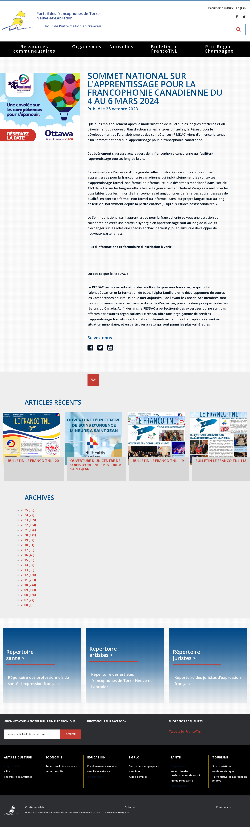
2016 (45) (27, 555)
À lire (7, 771)
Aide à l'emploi (138, 776)
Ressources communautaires (34, 49)
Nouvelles (121, 46)
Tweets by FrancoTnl (185, 731)
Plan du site (223, 807)
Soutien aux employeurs (144, 766)
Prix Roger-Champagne (219, 49)
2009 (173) (28, 590)
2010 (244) (28, 585)
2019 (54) (27, 540)
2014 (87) (27, 565)
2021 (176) (28, 530)
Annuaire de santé (182, 780)
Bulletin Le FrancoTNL (164, 49)
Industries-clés (54, 771)
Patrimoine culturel (221, 8)
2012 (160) (28, 575)
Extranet (130, 807)
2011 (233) (28, 580)
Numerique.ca (122, 812)
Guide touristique (223, 771)
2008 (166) (28, 595)
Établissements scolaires (102, 766)
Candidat (134, 771)
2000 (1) (26, 605)
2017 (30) (27, 550)
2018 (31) (27, 545)
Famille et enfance (98, 771)
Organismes (87, 46)
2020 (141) (28, 535)
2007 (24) (27, 600)
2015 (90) (27, 560)
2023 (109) (28, 520)
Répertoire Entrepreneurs (61, 766)
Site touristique (221, 766)
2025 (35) (27, 510)
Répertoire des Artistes (18, 776)
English (241, 8)
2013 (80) (27, 570)
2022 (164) (28, 525)
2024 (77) (27, 515)
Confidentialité (34, 807)
